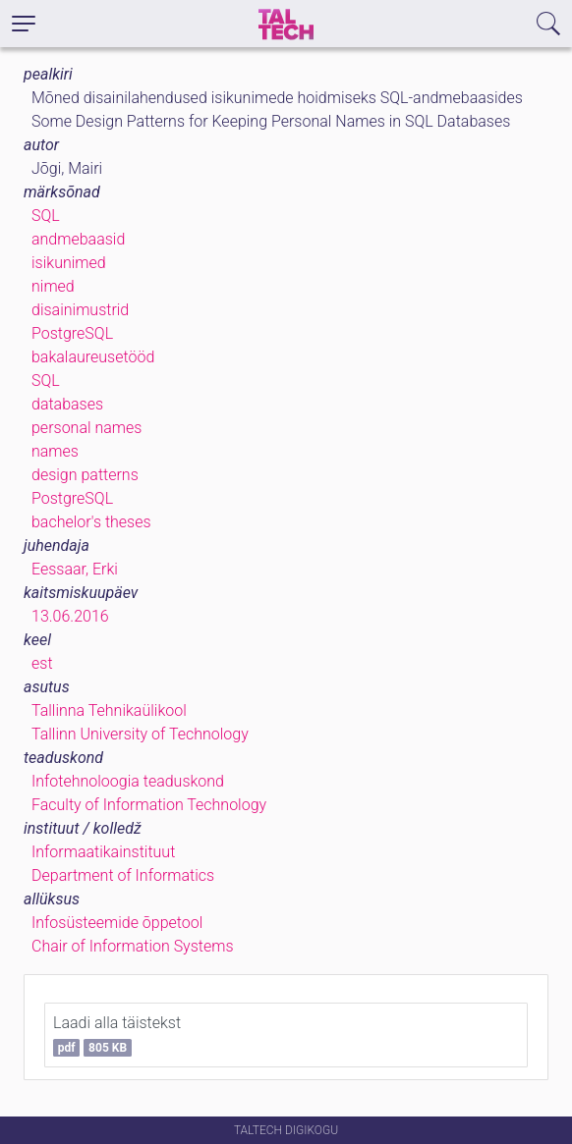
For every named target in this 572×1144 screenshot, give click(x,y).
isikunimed (68, 262)
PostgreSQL (72, 333)
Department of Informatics (122, 875)
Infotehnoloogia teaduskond (127, 781)
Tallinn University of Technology (140, 734)
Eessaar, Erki (74, 569)
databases (67, 404)
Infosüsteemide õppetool (116, 922)
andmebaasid (78, 239)
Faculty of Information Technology (148, 804)
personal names (86, 427)
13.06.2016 (70, 616)
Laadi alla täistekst (117, 1035)
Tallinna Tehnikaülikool (109, 710)
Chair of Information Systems (132, 946)
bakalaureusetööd (92, 357)
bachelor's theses (91, 522)
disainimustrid (80, 309)
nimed (53, 286)
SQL (45, 215)
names (55, 451)
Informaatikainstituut (103, 852)
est (42, 663)
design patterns (85, 474)
